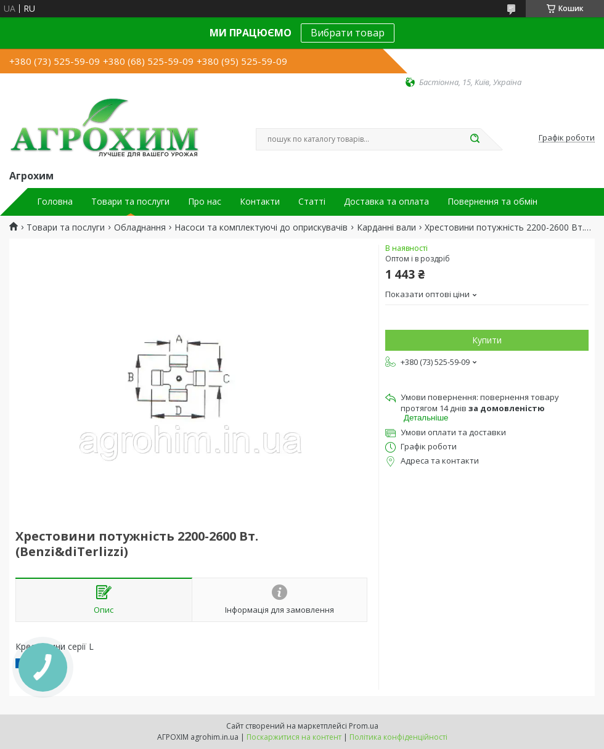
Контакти (260, 201)
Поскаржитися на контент (294, 737)
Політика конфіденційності (398, 737)
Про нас (204, 201)
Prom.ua (363, 726)
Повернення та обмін (492, 201)
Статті (311, 201)
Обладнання (140, 227)
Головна (55, 201)
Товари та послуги (130, 201)
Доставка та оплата (386, 201)
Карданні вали (386, 227)
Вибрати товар (348, 32)
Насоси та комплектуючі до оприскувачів (261, 227)
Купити (487, 340)
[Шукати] (474, 139)
